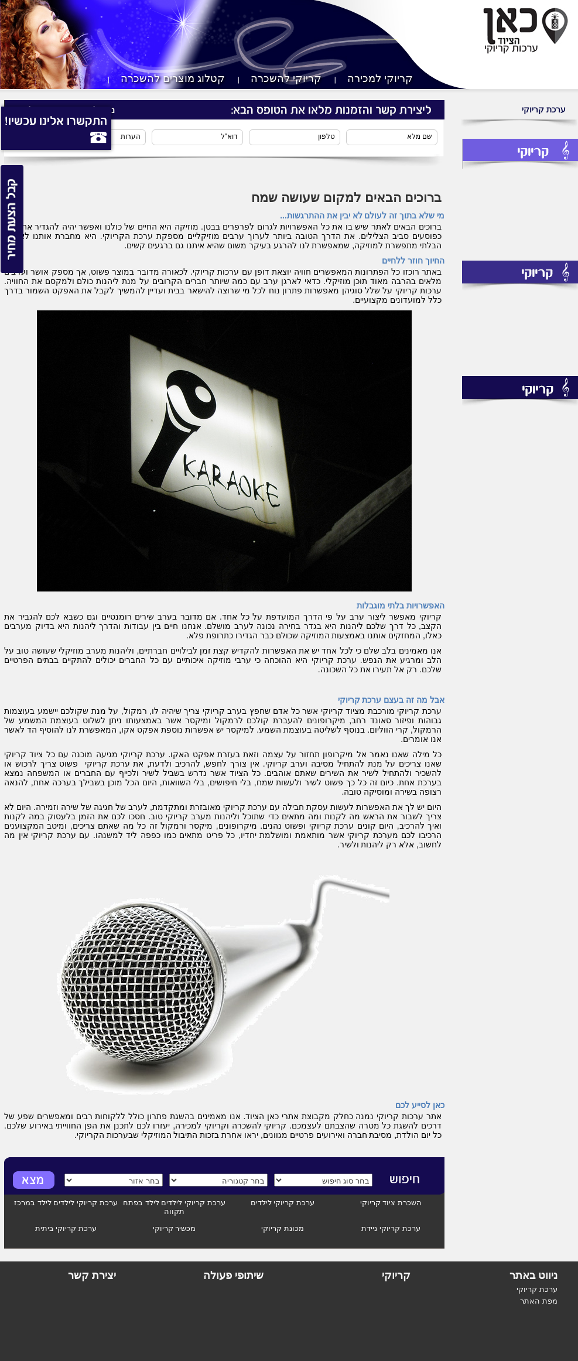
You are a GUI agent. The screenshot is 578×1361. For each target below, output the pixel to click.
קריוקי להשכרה (286, 78)
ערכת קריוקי (544, 109)
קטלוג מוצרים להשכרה (173, 78)
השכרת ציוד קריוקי (391, 1202)
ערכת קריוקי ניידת (390, 1228)
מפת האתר (539, 1301)
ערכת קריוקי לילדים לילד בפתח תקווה (174, 1207)
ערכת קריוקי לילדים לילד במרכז (65, 1202)
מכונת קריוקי (282, 1228)
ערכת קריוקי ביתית (66, 1228)
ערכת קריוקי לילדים (282, 1202)
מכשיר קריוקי (174, 1228)
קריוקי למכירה (380, 78)
